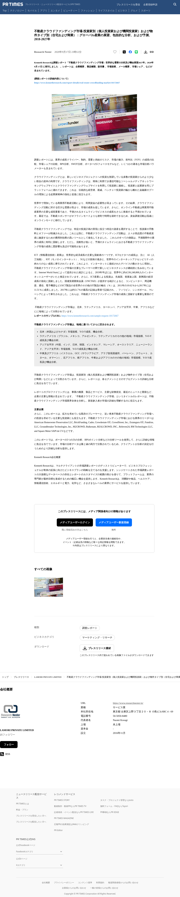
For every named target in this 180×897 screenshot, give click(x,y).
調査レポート (89, 628)
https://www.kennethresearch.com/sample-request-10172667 (90, 316)
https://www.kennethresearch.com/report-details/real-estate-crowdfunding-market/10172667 (77, 82)
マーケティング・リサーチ (97, 637)
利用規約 (100, 882)
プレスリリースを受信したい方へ (31, 815)
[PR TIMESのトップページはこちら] (41, 4)
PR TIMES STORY (62, 800)
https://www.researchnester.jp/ (128, 703)
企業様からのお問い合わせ (74, 887)
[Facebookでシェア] (130, 52)
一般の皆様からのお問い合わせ (104, 887)
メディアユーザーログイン (75, 522)
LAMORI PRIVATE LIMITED (47, 677)
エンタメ (55, 10)
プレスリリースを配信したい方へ (31, 821)
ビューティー (70, 10)
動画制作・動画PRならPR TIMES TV (70, 806)
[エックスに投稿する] (124, 52)
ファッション (88, 10)
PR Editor (58, 830)
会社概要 (46, 882)
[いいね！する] (115, 52)
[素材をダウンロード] (145, 52)
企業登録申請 (150, 4)
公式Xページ (21, 858)
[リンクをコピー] (151, 52)
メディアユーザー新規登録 (114, 522)
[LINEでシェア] (136, 52)
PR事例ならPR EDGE (109, 812)
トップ (5, 677)
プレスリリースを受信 (128, 4)
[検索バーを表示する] (175, 4)
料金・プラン (22, 809)
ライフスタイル (106, 10)
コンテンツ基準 (85, 882)
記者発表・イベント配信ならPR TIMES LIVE (74, 812)
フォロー (9, 744)
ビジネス (122, 10)
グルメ (134, 10)
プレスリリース (21, 677)
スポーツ (145, 10)
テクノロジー (17, 10)
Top (5, 10)
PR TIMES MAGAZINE (64, 818)
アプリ (43, 10)
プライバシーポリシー (64, 882)
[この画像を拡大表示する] (48, 587)
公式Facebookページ (25, 845)
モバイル (32, 10)
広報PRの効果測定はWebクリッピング (71, 824)
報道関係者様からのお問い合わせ (123, 882)
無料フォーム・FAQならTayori (114, 806)
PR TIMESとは (22, 803)
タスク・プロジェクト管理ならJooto (116, 800)
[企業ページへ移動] (10, 712)
